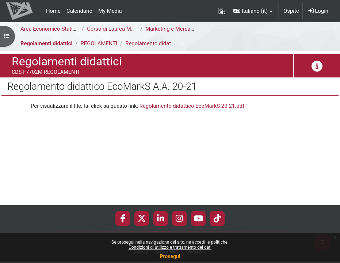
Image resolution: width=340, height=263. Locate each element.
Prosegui (170, 256)
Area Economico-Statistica (52, 29)
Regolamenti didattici (46, 43)
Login (318, 11)
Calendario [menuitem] (79, 11)
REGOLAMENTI (99, 43)
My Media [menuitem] (110, 11)
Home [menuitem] (53, 11)
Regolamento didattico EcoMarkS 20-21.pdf (192, 106)
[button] (253, 11)
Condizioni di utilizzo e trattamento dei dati (170, 247)
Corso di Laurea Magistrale (119, 29)
